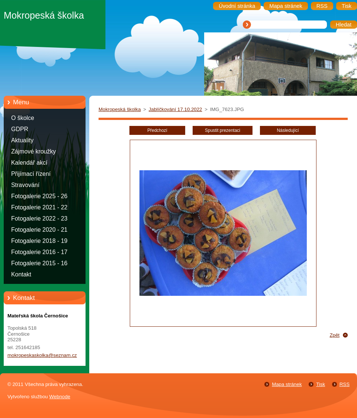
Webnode (59, 396)
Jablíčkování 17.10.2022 (175, 109)
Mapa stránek (287, 384)
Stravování (25, 185)
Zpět (334, 335)
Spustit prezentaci (222, 130)
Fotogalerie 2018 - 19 (39, 241)
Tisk (320, 384)
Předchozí (157, 130)
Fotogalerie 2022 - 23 (39, 218)
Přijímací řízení (31, 174)
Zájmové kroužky (33, 151)
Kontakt (21, 274)
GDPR (19, 129)
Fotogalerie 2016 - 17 (39, 252)
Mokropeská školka (120, 109)
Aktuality (22, 140)
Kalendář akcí (29, 162)
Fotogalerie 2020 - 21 (39, 230)
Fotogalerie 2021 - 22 (39, 207)
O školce (22, 118)
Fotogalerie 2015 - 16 (39, 263)
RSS (345, 384)
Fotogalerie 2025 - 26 (39, 196)
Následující (288, 130)
